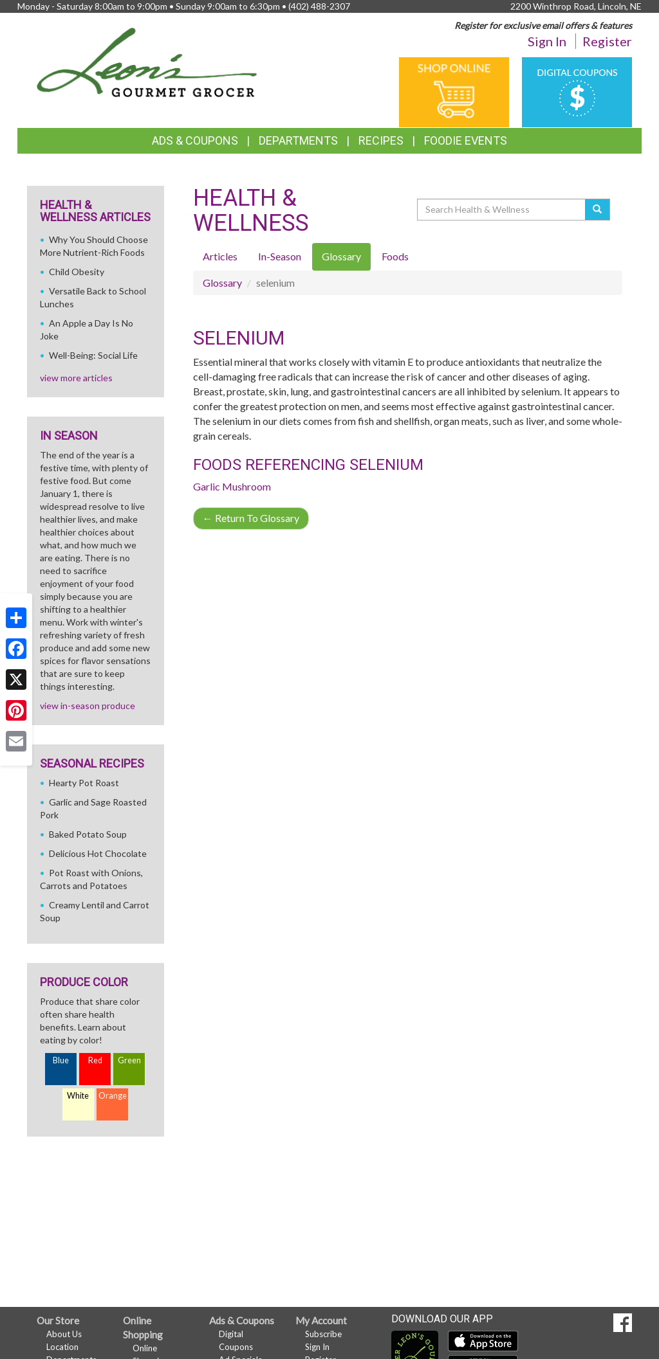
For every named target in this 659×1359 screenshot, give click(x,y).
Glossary (222, 282)
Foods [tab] (395, 256)
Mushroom (246, 486)
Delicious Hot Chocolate (98, 853)
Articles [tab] (220, 256)
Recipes (381, 140)
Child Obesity (76, 271)
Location (62, 1347)
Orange (112, 1096)
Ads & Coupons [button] (195, 140)
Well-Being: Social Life (93, 355)
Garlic (206, 486)
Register (607, 41)
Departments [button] (298, 140)
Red (95, 1060)
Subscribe (323, 1334)
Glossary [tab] (341, 256)
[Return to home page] (147, 61)
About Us (64, 1334)
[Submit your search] (597, 210)
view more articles (76, 377)
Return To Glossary (251, 518)
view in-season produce (87, 705)
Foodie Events (465, 140)
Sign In (547, 41)
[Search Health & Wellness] (502, 210)
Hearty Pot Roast (84, 782)
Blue (61, 1060)
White (78, 1096)
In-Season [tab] (279, 256)
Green (129, 1060)
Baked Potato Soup (88, 834)
